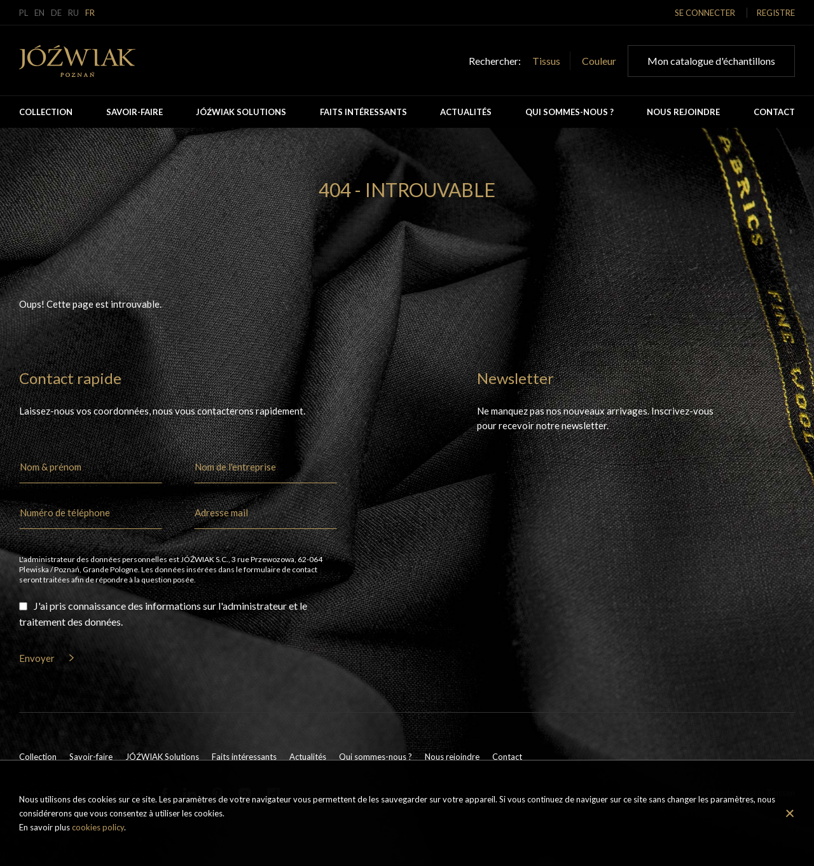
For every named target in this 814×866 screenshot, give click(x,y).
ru (73, 13)
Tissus (546, 61)
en (39, 13)
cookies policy (98, 827)
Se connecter (705, 13)
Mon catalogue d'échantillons (711, 61)
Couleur (599, 61)
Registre (776, 13)
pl (23, 13)
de (56, 13)
